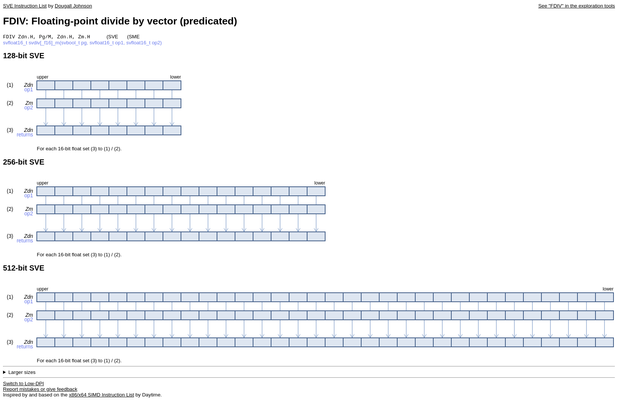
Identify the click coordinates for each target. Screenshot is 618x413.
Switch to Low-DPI (23, 384)
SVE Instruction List (25, 6)
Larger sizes (22, 373)
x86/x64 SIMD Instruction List (101, 395)
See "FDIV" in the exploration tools (576, 6)
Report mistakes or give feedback (40, 390)
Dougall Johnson (73, 6)
